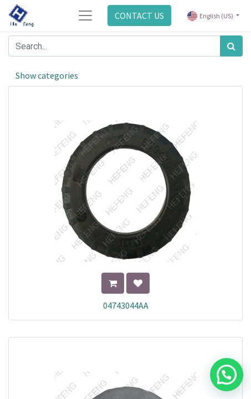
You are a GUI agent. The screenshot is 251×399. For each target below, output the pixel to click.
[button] (112, 283)
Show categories (47, 75)
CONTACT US (139, 15)
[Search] (231, 46)
